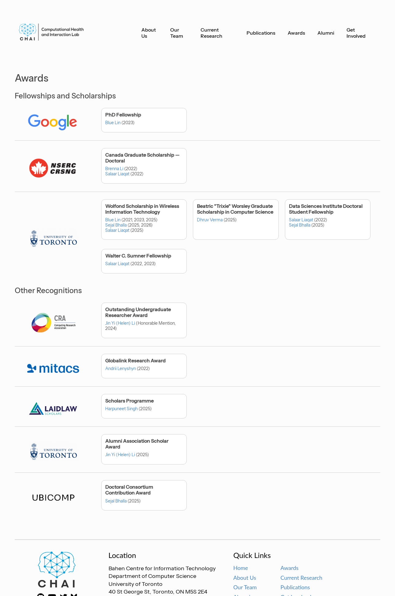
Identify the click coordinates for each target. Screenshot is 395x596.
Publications (261, 33)
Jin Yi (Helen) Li (120, 323)
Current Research (211, 33)
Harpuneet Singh (121, 408)
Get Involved (356, 33)
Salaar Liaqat (117, 174)
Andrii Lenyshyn (120, 368)
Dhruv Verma (210, 220)
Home (240, 567)
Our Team (176, 33)
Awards (296, 33)
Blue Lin (113, 122)
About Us (148, 33)
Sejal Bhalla (116, 225)
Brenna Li (114, 168)
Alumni (325, 33)
